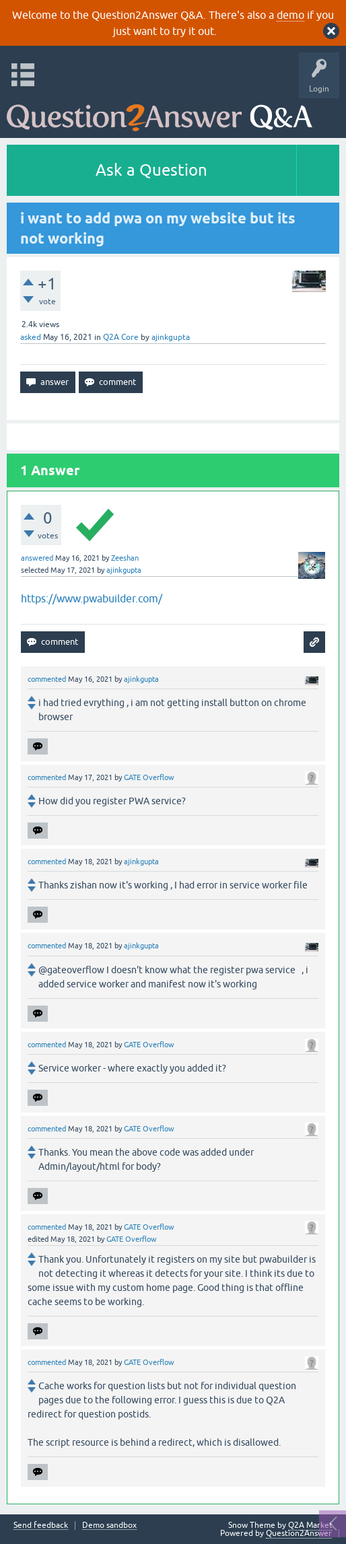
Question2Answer (299, 1533)
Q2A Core (121, 337)
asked (30, 337)
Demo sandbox (109, 1525)
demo (290, 15)
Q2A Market (310, 1525)
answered (37, 558)
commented (47, 679)
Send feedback (40, 1525)
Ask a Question (151, 170)
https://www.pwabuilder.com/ (91, 598)
